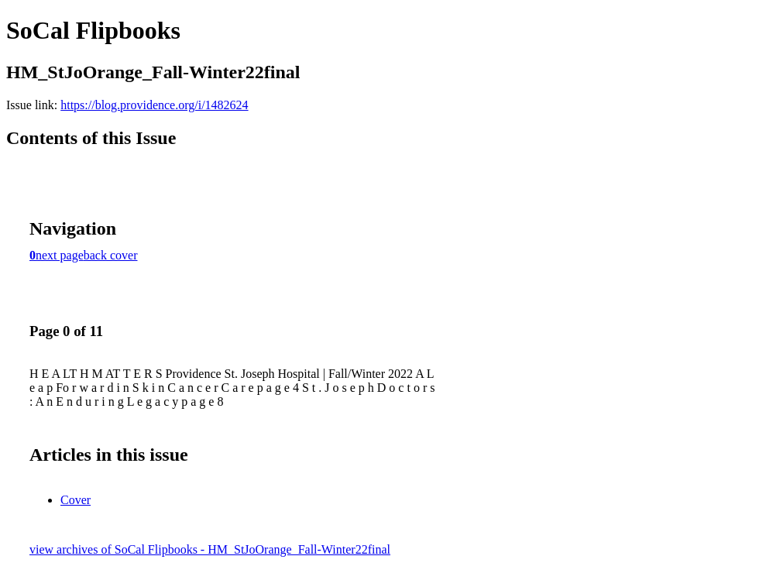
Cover (75, 499)
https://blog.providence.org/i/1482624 (154, 105)
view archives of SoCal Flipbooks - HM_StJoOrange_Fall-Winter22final (209, 549)
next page (60, 255)
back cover (111, 255)
